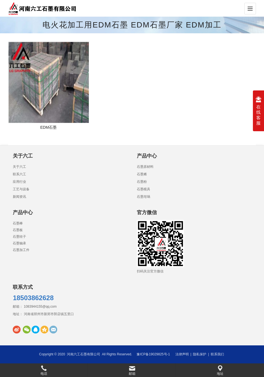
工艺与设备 (21, 189)
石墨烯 (142, 174)
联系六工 (19, 174)
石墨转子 (19, 237)
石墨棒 (18, 223)
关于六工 (19, 167)
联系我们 (217, 354)
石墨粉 (142, 182)
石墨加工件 (21, 250)
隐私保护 (199, 354)
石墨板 (18, 230)
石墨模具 (143, 189)
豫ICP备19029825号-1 (153, 354)
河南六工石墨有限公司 (83, 354)
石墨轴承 (19, 243)
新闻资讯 (19, 197)
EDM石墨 (48, 127)
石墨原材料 (145, 167)
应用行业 (19, 182)
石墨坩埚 (143, 197)
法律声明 (182, 354)
